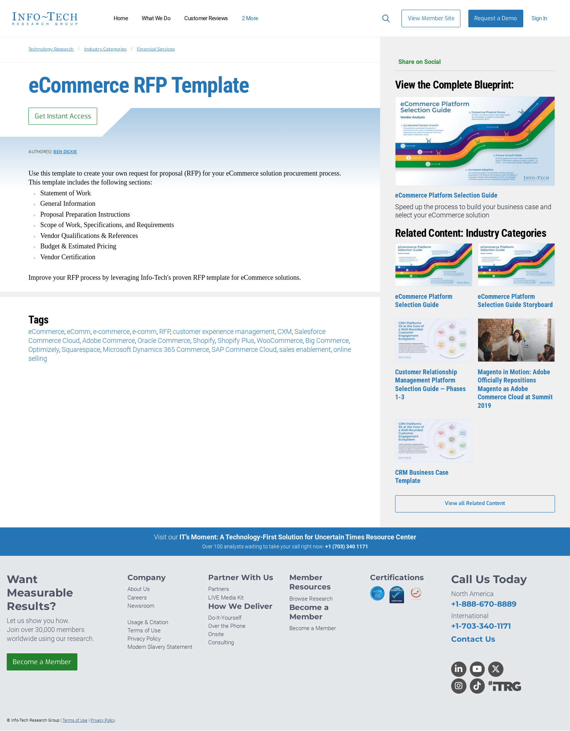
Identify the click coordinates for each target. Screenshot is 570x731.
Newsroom (140, 606)
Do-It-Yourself (224, 618)
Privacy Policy (144, 639)
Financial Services (156, 49)
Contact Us (473, 639)
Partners (218, 589)
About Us (138, 589)
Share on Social (474, 62)
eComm (78, 332)
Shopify (204, 341)
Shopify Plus (236, 341)
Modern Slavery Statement (159, 647)
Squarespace (81, 350)
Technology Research (51, 49)
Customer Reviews (206, 18)
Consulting (221, 643)
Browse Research (311, 599)
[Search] (384, 18)
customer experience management (224, 332)
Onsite (216, 635)
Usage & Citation (147, 622)
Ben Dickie (65, 152)
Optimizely (43, 350)
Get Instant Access (64, 116)
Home (121, 18)
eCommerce (46, 332)
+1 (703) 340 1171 (346, 547)
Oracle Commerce (164, 341)
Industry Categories (105, 49)
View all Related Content (475, 504)
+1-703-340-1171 (481, 626)
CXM (284, 332)
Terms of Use (144, 631)
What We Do (156, 18)
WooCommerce (280, 341)
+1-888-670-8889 (484, 604)
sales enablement (305, 350)
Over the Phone (227, 626)
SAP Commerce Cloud (244, 350)
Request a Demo (495, 18)
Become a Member (42, 662)
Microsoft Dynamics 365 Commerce (156, 350)
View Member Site (431, 18)
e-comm (144, 332)
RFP (164, 332)
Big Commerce (327, 341)
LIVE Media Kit (226, 598)
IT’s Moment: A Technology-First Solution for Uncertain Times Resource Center (297, 537)
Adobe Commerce (108, 341)
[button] (542, 18)
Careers (137, 598)
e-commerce (111, 332)
